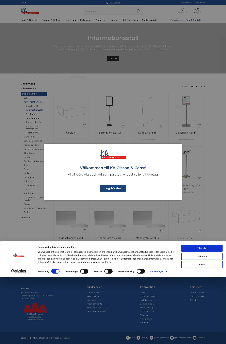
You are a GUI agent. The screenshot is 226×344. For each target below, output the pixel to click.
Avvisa (201, 331)
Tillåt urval (202, 323)
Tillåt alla (202, 315)
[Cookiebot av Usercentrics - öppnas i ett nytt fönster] (18, 338)
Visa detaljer (156, 338)
